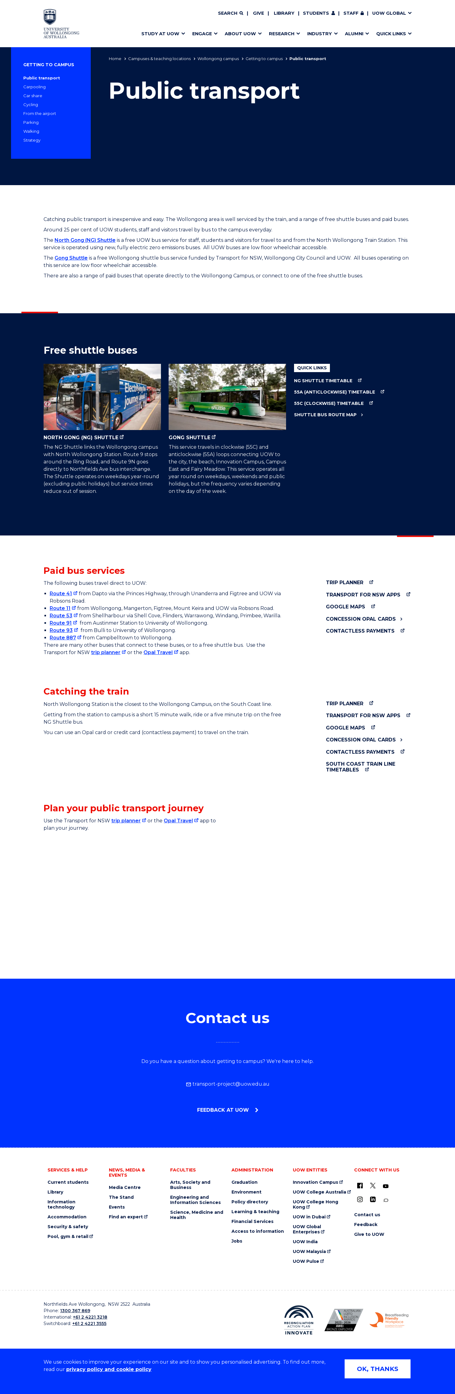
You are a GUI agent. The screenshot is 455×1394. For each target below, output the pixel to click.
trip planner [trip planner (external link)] (105, 652)
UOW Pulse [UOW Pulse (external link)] (306, 1261)
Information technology (61, 1204)
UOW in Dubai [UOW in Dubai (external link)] (309, 1217)
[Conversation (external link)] (386, 1200)
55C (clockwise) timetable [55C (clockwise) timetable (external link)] (329, 403)
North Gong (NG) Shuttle (85, 240)
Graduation (244, 1182)
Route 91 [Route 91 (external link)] (61, 623)
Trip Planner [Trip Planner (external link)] (344, 582)
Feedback (365, 1224)
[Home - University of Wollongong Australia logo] (61, 23)
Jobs (236, 1241)
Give (258, 13)
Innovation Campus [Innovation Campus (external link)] (315, 1182)
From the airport (39, 113)
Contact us (367, 1214)
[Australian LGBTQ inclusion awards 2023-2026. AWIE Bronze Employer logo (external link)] (343, 1320)
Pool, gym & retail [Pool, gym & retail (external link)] (68, 1236)
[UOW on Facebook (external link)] (360, 1185)
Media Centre (125, 1187)
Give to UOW (369, 1234)
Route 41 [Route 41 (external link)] (61, 593)
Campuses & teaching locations (159, 58)
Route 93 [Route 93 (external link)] (61, 630)
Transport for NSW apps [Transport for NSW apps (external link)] (363, 595)
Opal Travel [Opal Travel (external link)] (158, 652)
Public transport (41, 77)
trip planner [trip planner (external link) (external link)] (126, 821)
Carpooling (34, 86)
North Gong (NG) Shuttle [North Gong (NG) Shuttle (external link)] (102, 402)
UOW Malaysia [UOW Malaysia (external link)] (309, 1251)
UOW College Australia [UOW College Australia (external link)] (319, 1192)
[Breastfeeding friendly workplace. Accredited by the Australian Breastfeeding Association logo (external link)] (388, 1320)
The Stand (121, 1197)
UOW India (305, 1241)
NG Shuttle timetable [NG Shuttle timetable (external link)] (323, 380)
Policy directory (249, 1202)
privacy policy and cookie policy (108, 1369)
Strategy (31, 140)
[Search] (230, 13)
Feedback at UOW (223, 1110)
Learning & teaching (255, 1211)
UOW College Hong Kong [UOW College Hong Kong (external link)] (315, 1204)
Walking (31, 131)
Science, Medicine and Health (196, 1215)
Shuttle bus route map (325, 414)
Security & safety (68, 1226)
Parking (31, 122)
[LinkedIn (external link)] (373, 1199)
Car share (32, 95)
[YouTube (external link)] (386, 1186)
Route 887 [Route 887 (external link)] (63, 638)
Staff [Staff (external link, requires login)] (350, 13)
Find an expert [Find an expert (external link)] (126, 1217)
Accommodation (67, 1217)
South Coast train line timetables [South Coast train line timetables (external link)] (360, 767)
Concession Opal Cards (361, 619)
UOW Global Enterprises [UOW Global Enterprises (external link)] (307, 1229)
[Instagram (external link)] (360, 1199)
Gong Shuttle (71, 258)
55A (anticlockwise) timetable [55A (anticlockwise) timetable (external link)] (334, 392)
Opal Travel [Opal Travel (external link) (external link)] (178, 821)
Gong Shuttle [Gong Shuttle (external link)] (227, 402)
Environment (246, 1192)
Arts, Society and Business (190, 1185)
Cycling (30, 104)
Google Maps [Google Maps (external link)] (345, 607)
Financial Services (252, 1221)
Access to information (257, 1231)
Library (284, 13)
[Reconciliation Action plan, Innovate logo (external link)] (298, 1320)
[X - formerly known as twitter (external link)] (373, 1185)
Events (117, 1207)
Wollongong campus (218, 58)
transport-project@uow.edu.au (228, 1084)
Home (115, 58)
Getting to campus (264, 58)
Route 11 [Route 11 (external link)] (60, 608)
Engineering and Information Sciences (195, 1200)
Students (316, 13)
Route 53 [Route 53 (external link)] (61, 616)
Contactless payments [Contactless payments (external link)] (360, 631)
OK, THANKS (377, 1369)
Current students (68, 1182)
